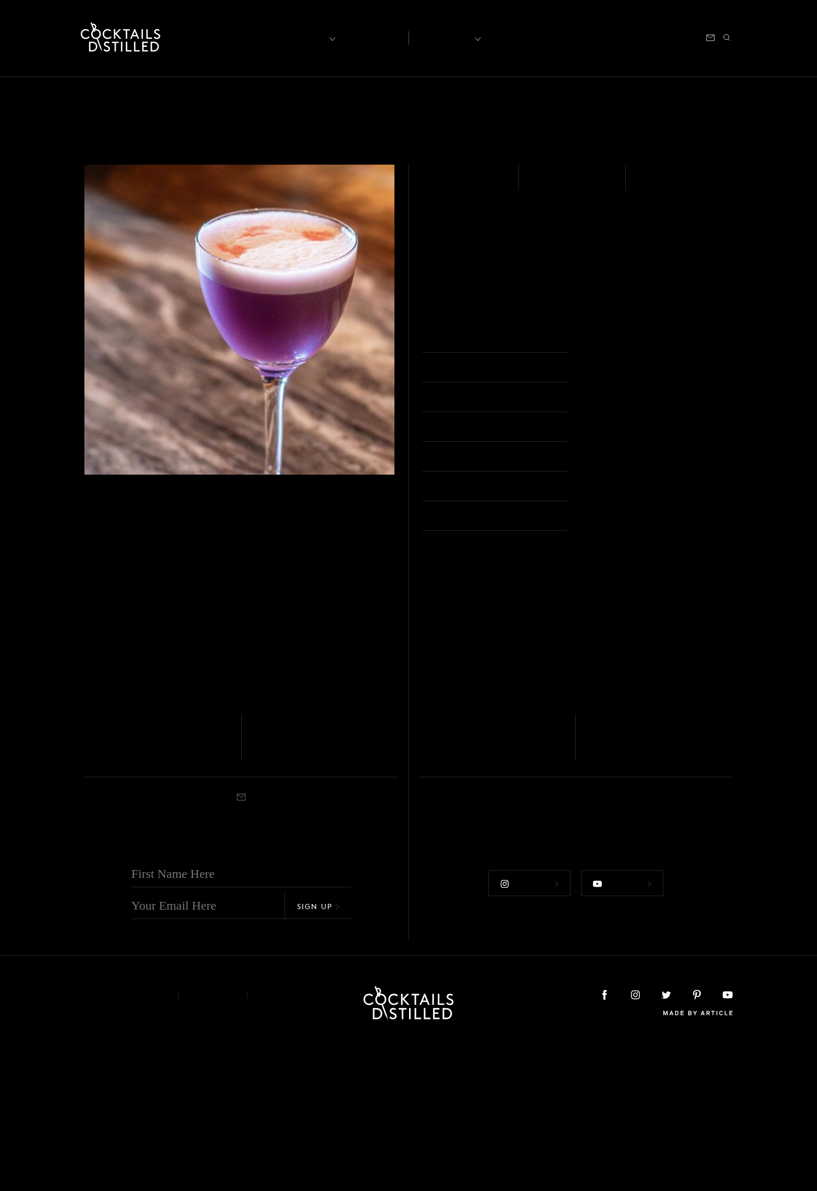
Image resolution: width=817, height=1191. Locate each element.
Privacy (212, 1141)
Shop (604, 36)
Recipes (446, 36)
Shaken (657, 184)
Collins (285, 904)
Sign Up (318, 1052)
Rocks (452, 904)
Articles (370, 37)
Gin (257, 874)
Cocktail (113, 904)
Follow (527, 1027)
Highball (623, 904)
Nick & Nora (614, 339)
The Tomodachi (468, 888)
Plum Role (285, 888)
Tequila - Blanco (442, 874)
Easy (542, 184)
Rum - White (459, 184)
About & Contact (123, 1141)
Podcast (639, 36)
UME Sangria (127, 888)
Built (91, 904)
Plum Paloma (628, 888)
